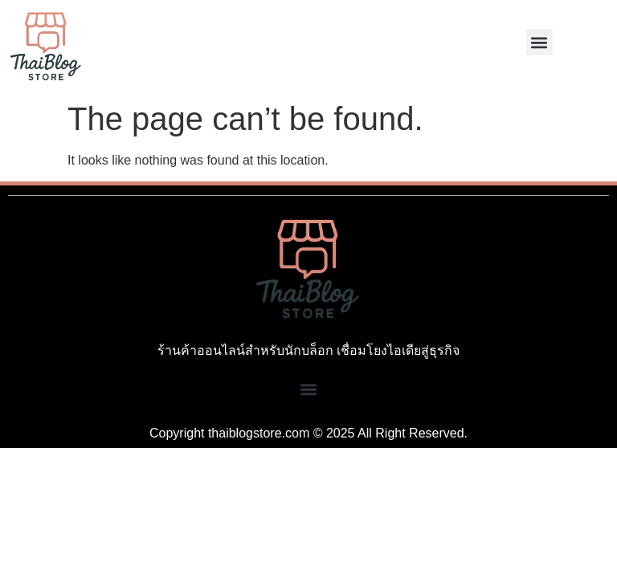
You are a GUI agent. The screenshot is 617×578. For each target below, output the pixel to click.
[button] (539, 42)
